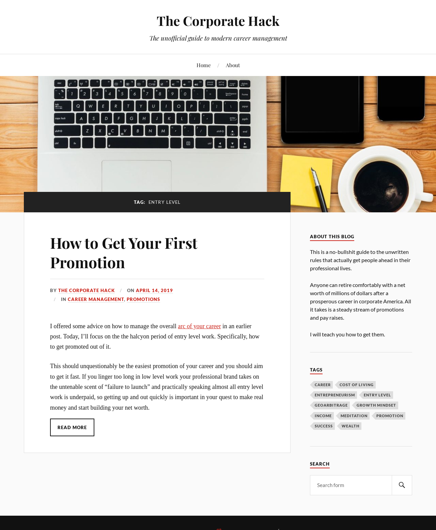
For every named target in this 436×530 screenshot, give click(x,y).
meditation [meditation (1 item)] (354, 415)
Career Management (96, 299)
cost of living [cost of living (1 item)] (357, 384)
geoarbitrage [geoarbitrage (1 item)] (331, 405)
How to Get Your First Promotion (124, 252)
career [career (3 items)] (323, 384)
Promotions (143, 299)
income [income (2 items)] (323, 415)
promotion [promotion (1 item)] (389, 415)
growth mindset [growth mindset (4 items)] (376, 405)
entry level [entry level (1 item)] (377, 395)
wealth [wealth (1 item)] (350, 426)
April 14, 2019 (154, 290)
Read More (72, 427)
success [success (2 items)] (324, 426)
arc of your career (199, 326)
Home (204, 65)
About (233, 65)
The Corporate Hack (218, 20)
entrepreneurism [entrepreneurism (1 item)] (335, 395)
